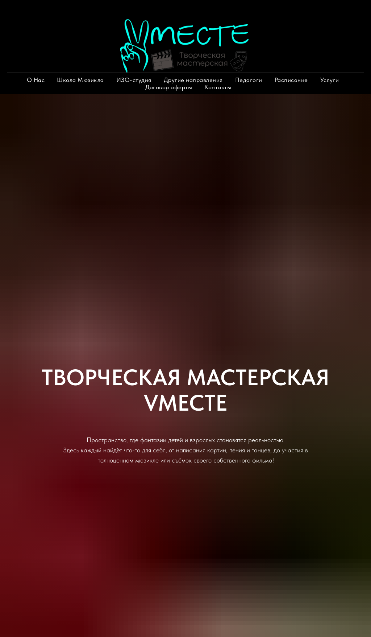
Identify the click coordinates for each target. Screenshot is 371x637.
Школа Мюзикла (80, 79)
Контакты (217, 87)
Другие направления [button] (193, 79)
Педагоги (248, 79)
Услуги (329, 79)
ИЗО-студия (133, 79)
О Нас (36, 79)
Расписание (291, 79)
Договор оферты (168, 87)
